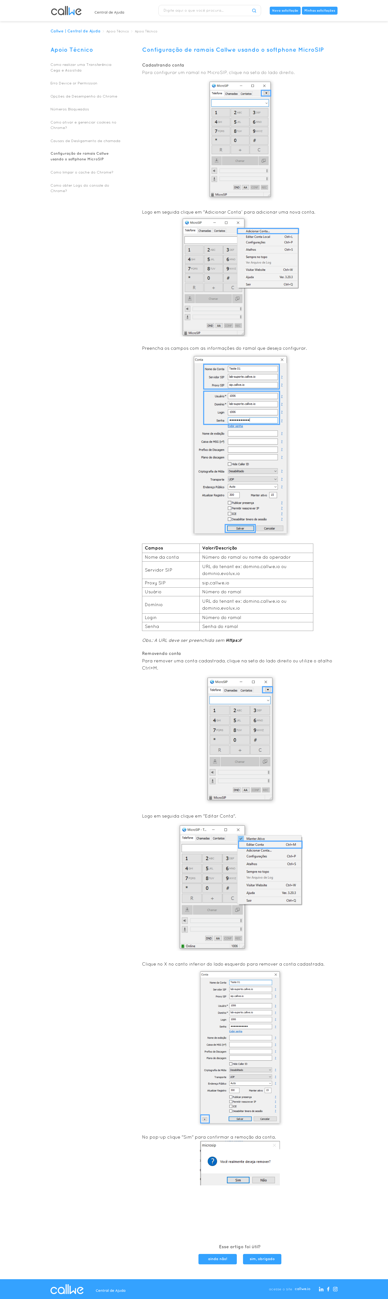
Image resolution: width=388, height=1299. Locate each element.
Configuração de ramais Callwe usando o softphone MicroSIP (79, 156)
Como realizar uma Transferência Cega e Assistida (81, 67)
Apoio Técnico (117, 31)
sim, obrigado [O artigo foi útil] (262, 1259)
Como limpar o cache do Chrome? (81, 172)
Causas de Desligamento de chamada (85, 141)
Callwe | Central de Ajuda (75, 31)
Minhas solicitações (319, 10)
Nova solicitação (285, 10)
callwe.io (302, 1289)
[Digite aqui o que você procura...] (209, 10)
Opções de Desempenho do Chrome (83, 96)
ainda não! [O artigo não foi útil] (217, 1259)
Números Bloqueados (69, 109)
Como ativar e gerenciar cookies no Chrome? (83, 125)
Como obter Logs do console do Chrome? (79, 188)
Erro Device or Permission (73, 83)
